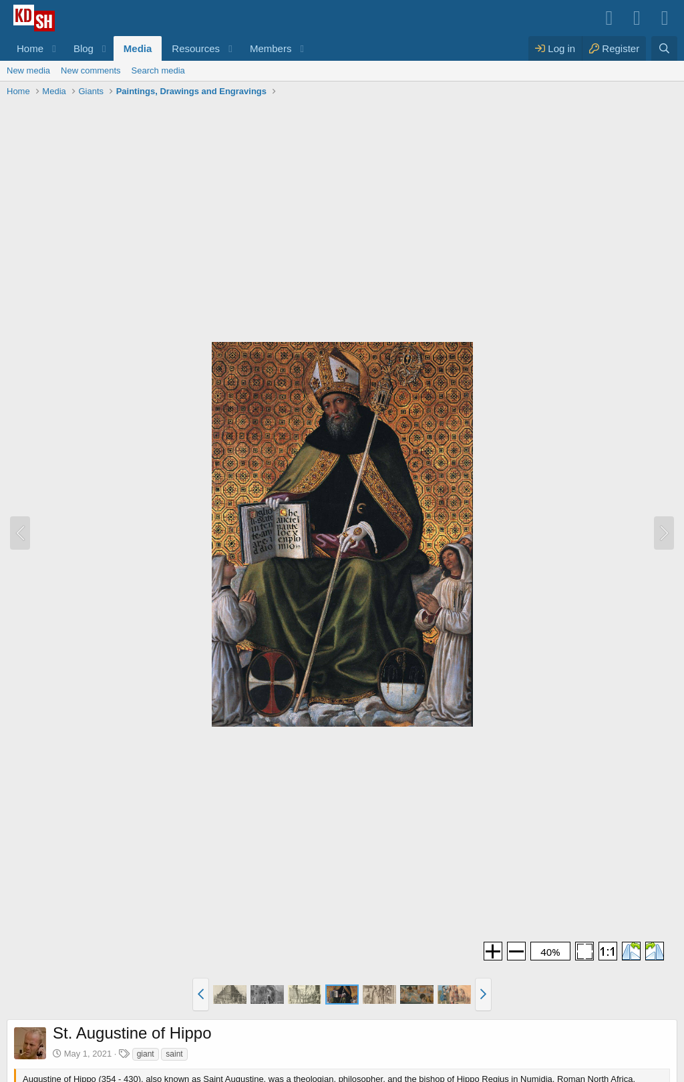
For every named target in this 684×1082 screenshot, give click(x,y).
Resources (196, 48)
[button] (54, 48)
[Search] (664, 48)
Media (138, 48)
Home (30, 48)
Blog (83, 48)
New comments (91, 70)
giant (145, 1054)
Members (271, 48)
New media (28, 70)
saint (174, 1054)
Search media (158, 70)
